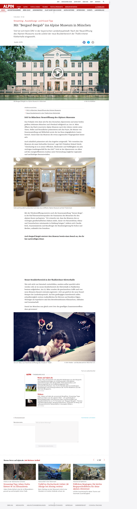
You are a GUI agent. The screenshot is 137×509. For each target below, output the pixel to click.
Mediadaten (20, 505)
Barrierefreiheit (80, 505)
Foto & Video (35, 7)
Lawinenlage (99, 10)
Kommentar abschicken (46, 446)
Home (19, 7)
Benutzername (18, 422)
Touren (45, 7)
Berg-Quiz (26, 10)
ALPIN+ (25, 7)
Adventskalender (14, 10)
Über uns (85, 1)
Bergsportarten (71, 7)
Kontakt (97, 1)
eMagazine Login (67, 1)
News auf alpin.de (45, 378)
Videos (40, 394)
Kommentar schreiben (88, 417)
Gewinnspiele (37, 10)
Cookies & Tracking (95, 505)
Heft (91, 1)
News (3, 10)
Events (89, 10)
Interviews (81, 10)
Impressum (69, 505)
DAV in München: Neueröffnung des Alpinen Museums (43, 110)
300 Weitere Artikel (32, 460)
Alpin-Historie (69, 10)
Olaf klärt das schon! (53, 10)
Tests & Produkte (56, 7)
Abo (58, 1)
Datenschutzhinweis (56, 505)
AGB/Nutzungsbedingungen (36, 505)
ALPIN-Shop (77, 1)
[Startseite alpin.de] (8, 6)
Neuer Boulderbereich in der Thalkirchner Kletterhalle (43, 113)
